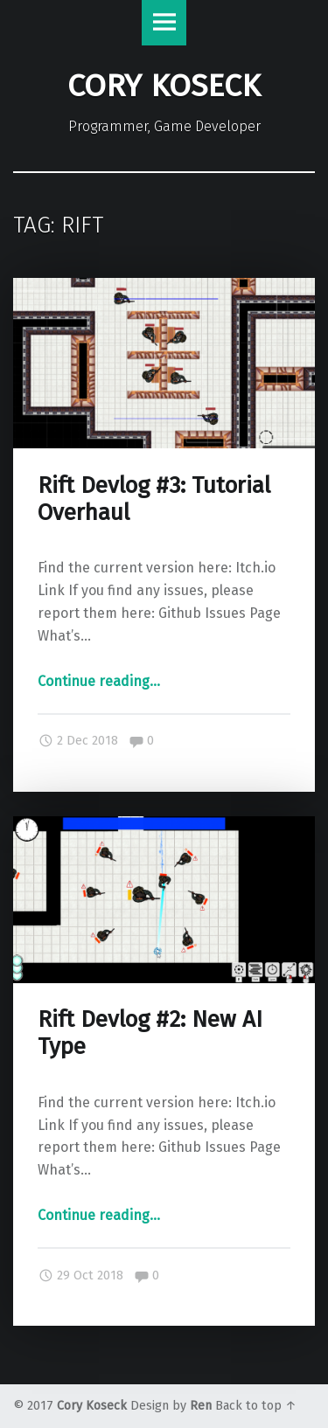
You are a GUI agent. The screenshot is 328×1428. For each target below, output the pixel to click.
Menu (164, 22)
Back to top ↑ (256, 1405)
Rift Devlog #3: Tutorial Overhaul (154, 499)
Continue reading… (99, 681)
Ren (201, 1405)
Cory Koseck (92, 1405)
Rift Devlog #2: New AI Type (150, 1033)
